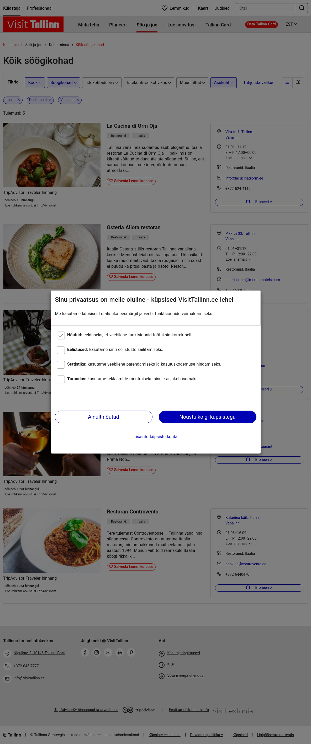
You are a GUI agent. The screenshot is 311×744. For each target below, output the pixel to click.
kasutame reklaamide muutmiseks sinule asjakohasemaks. (133, 378)
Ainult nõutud (103, 417)
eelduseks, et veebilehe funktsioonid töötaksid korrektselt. (130, 334)
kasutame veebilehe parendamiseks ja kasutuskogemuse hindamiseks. (144, 364)
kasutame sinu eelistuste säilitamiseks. (115, 349)
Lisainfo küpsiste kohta (155, 436)
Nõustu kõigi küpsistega (207, 417)
